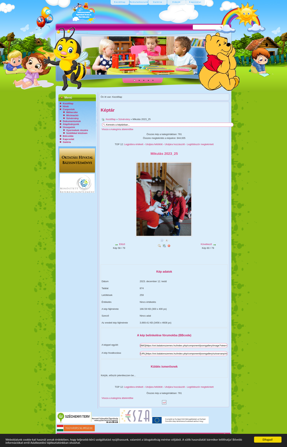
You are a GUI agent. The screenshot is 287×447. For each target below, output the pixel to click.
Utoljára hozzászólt (175, 144)
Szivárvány (72, 118)
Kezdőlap (68, 103)
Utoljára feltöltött (154, 144)
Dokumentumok (72, 121)
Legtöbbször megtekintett (200, 144)
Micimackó (72, 115)
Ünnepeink (69, 127)
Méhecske (72, 112)
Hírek (66, 106)
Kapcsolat (68, 139)
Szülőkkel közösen (76, 133)
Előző (122, 244)
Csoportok (69, 109)
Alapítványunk (71, 124)
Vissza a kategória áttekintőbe (117, 129)
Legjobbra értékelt (133, 144)
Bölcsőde (68, 136)
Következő (206, 244)
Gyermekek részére (77, 130)
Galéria (67, 142)
